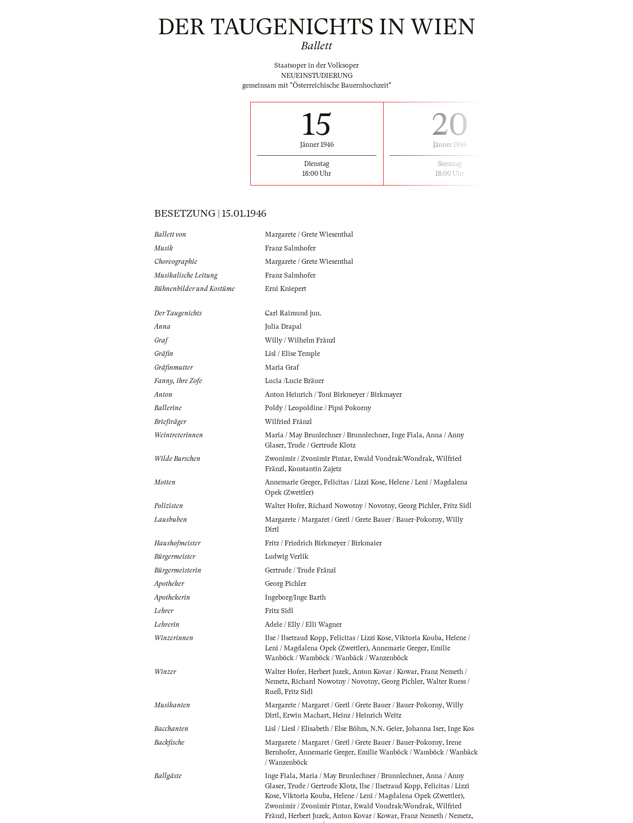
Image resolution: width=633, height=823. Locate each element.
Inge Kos (462, 719)
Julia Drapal (283, 327)
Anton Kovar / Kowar (385, 662)
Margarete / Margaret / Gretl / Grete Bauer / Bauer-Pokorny (353, 520)
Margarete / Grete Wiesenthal (309, 234)
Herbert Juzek (328, 662)
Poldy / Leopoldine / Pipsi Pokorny (318, 408)
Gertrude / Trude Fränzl (300, 560)
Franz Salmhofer (290, 248)
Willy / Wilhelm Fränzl (300, 340)
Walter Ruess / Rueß (295, 816)
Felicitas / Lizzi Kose (354, 482)
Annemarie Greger (292, 482)
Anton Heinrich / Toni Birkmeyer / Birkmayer (333, 395)
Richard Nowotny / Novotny (351, 506)
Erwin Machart (306, 705)
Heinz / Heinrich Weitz (367, 705)
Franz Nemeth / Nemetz (436, 806)
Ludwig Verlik (287, 547)
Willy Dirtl (462, 520)
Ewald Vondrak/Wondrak (393, 459)
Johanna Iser (426, 719)
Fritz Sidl (457, 506)
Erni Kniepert (285, 289)
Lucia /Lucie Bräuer (295, 381)
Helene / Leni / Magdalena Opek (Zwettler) (398, 786)
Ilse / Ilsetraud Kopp (295, 628)
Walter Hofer (284, 506)
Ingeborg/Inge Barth (295, 587)
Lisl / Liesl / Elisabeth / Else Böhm (316, 719)
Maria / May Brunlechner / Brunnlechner (326, 435)
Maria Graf (282, 367)
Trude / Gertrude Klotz (322, 445)
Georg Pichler (418, 506)
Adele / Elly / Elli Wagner (303, 614)
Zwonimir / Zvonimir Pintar (307, 459)
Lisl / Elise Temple (293, 354)
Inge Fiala (407, 435)
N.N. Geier (387, 719)
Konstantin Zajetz (314, 469)
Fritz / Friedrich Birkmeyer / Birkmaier (323, 533)
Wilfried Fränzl (288, 422)
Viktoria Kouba (418, 628)
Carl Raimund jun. (293, 313)
